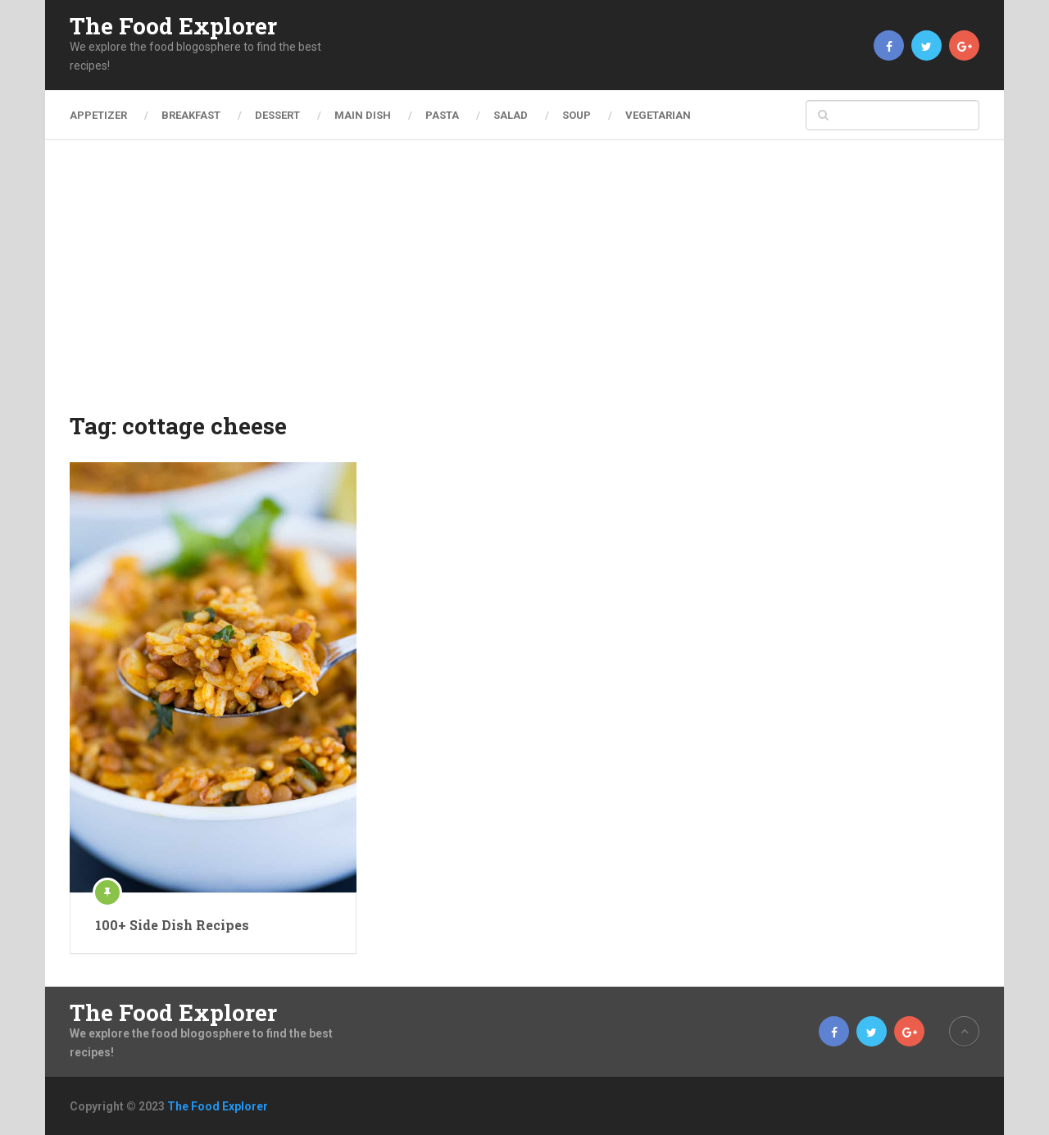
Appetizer (98, 115)
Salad (510, 115)
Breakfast (190, 115)
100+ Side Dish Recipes (172, 924)
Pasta (442, 115)
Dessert (277, 115)
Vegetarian (658, 115)
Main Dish (362, 115)
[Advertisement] (524, 287)
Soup (576, 115)
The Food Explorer (173, 26)
